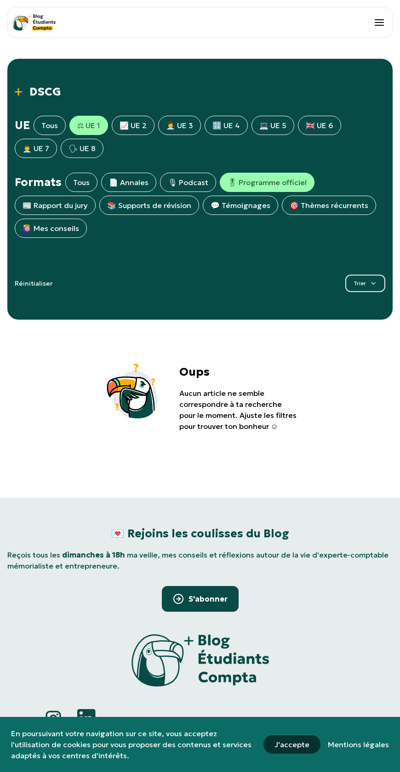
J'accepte (291, 744)
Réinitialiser (34, 283)
